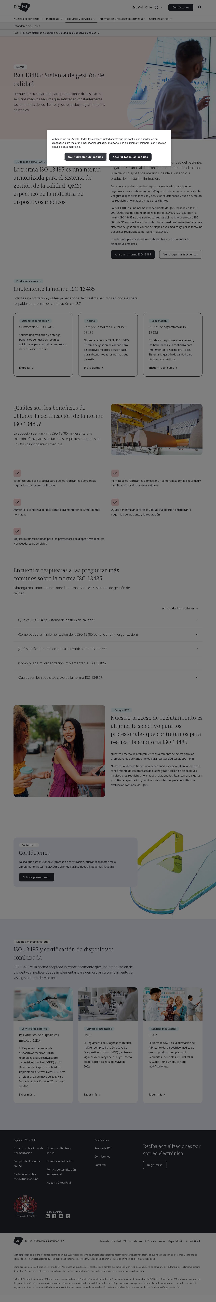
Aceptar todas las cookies (130, 156)
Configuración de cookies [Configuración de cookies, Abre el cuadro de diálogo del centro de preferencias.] (85, 156)
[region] (109, 148)
